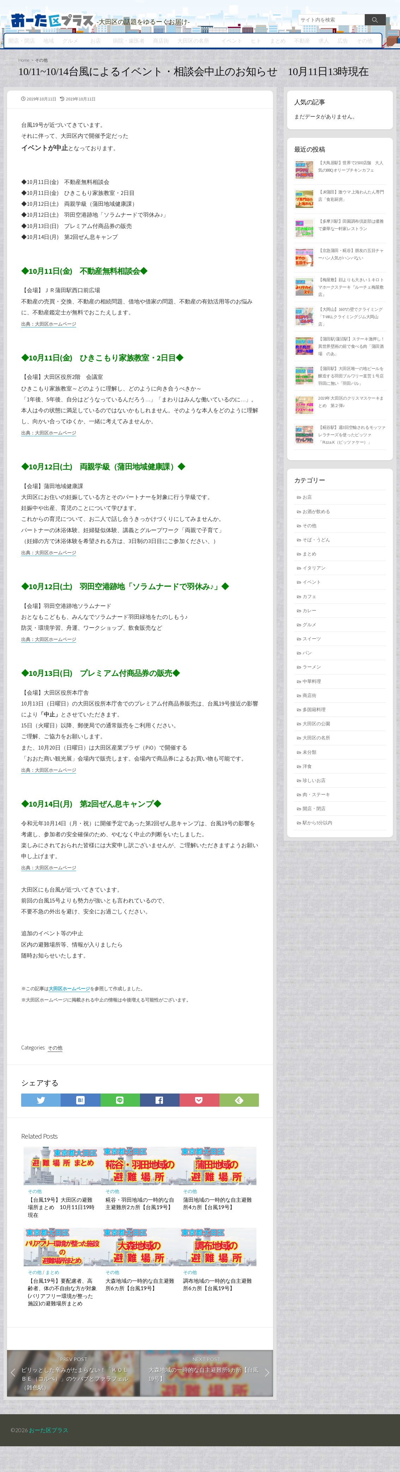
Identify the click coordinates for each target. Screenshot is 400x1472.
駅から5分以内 (317, 824)
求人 (320, 40)
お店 (94, 40)
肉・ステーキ (316, 796)
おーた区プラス (49, 1456)
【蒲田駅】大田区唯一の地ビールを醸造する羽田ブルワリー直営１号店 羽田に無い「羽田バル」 (353, 377)
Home (24, 60)
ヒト (253, 40)
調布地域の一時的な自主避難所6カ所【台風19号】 (217, 1308)
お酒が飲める (316, 513)
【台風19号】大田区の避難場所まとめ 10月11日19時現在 (61, 1231)
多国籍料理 (314, 711)
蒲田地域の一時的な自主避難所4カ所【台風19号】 (217, 1227)
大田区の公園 (316, 725)
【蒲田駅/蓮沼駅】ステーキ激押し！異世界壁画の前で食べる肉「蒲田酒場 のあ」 (351, 347)
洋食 (307, 767)
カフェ (309, 597)
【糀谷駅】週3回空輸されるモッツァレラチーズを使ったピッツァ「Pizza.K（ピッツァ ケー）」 (352, 436)
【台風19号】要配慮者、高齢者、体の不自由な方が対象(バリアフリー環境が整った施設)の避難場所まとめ (62, 1316)
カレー (309, 612)
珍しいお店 (314, 781)
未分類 (309, 753)
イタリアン (314, 569)
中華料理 (312, 682)
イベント (228, 40)
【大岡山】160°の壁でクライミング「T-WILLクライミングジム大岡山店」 (350, 318)
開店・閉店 (21, 40)
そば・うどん (316, 541)
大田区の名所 (191, 40)
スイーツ (312, 640)
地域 (48, 40)
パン (307, 654)
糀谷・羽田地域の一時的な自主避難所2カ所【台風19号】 (139, 1227)
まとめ (275, 40)
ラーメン (312, 668)
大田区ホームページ (69, 1009)
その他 (361, 40)
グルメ (70, 40)
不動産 (299, 40)
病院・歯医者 (127, 40)
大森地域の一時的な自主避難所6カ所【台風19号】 (139, 1308)
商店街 (159, 40)
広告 (339, 40)
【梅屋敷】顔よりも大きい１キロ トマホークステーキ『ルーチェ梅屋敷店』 (351, 288)
